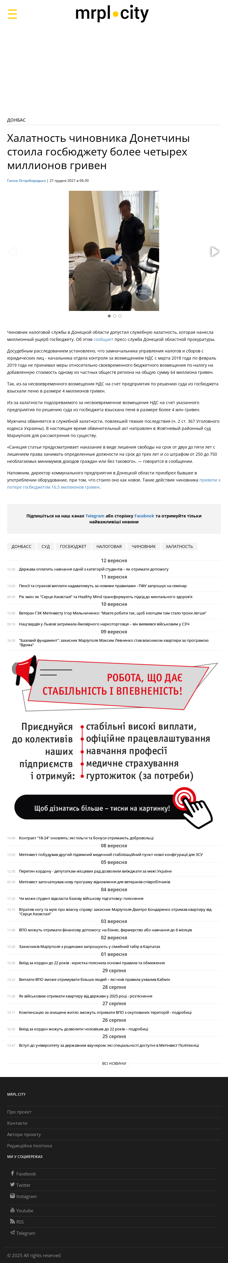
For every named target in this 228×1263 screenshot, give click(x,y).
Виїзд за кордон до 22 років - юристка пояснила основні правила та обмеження (92, 963)
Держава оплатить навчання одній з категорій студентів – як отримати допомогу (94, 569)
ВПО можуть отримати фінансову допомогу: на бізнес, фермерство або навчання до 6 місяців (105, 930)
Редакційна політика (29, 1145)
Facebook (144, 516)
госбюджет (73, 546)
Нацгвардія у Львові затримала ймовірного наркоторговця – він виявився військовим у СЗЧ (104, 624)
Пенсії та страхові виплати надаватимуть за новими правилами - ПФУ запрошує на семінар (103, 586)
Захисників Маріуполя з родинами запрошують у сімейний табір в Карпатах (89, 946)
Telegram (95, 516)
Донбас (16, 120)
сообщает (103, 339)
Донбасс (21, 546)
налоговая (109, 546)
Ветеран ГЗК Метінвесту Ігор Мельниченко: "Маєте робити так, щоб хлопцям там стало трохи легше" (113, 613)
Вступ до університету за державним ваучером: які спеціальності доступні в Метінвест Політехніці (109, 1045)
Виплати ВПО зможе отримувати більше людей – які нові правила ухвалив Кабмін (94, 979)
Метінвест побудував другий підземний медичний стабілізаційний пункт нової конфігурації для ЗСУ (111, 854)
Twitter (20, 1185)
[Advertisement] (114, 69)
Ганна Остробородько (26, 180)
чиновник (144, 546)
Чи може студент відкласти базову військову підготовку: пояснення (81, 898)
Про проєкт (19, 1112)
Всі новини (114, 1063)
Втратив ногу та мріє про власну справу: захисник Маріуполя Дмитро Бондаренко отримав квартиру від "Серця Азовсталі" (115, 911)
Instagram (23, 1196)
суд (46, 546)
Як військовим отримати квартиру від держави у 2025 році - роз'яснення (85, 996)
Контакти (17, 1123)
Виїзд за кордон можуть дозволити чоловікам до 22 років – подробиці (83, 1029)
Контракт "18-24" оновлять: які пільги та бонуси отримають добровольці (86, 838)
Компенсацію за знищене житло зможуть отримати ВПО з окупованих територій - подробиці (105, 1012)
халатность (179, 546)
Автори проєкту (24, 1134)
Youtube (21, 1210)
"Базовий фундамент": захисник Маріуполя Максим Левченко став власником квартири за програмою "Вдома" (114, 642)
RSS (17, 1222)
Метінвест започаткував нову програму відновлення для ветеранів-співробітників (94, 882)
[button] (214, 252)
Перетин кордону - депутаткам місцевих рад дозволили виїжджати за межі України (95, 871)
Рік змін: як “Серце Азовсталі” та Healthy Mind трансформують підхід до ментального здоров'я (105, 597)
